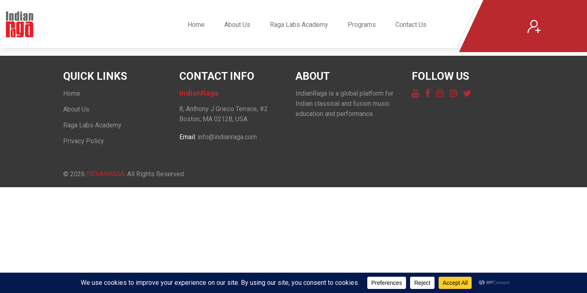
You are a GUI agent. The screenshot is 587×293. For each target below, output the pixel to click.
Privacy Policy (83, 141)
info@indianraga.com (227, 137)
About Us (237, 24)
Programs (362, 24)
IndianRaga (105, 174)
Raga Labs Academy (299, 24)
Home (196, 24)
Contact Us (410, 24)
